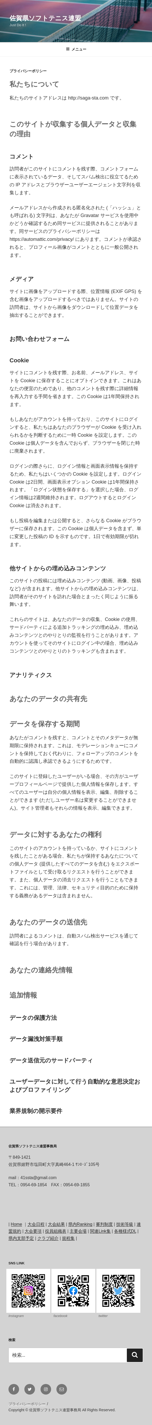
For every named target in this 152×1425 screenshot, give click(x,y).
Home (16, 1224)
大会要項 (33, 1231)
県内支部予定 (21, 1238)
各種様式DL (125, 1231)
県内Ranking (80, 1224)
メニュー (76, 49)
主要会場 (78, 1231)
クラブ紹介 (48, 1238)
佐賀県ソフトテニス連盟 (45, 18)
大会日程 (36, 1224)
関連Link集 (100, 1231)
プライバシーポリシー (27, 1404)
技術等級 (124, 1224)
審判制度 (104, 1224)
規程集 (68, 1238)
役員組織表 (55, 1231)
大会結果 (56, 1224)
